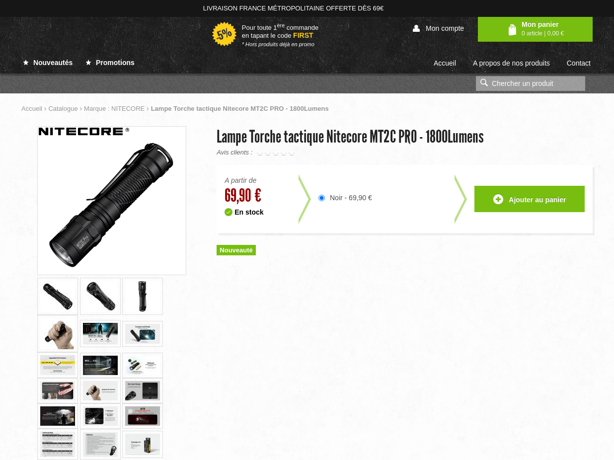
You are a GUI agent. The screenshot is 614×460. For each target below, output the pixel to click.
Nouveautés (48, 63)
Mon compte (438, 28)
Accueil (445, 63)
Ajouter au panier (529, 200)
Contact (579, 63)
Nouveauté (236, 250)
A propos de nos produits (511, 63)
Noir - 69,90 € (351, 198)
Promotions (110, 63)
